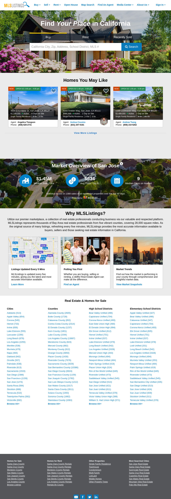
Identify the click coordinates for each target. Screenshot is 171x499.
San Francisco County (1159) (62, 374)
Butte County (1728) (57, 316)
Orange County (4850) (58, 353)
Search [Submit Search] (131, 46)
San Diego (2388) (15, 374)
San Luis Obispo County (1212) (63, 382)
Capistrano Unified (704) (100, 316)
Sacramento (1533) (16, 371)
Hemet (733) (13, 324)
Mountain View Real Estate (141, 482)
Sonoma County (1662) (59, 396)
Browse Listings (14, 485)
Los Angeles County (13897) (61, 338)
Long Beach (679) (15, 338)
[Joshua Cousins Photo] (104, 120)
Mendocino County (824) (59, 342)
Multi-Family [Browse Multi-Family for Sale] (94, 473)
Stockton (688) (14, 389)
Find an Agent (71, 284)
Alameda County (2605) (59, 313)
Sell (46, 4)
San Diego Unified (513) (100, 382)
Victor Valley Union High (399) (103, 396)
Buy (36, 4)
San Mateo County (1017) (60, 385)
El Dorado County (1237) (60, 327)
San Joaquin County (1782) (61, 378)
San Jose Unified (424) (141, 389)
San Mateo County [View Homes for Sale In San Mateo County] (15, 473)
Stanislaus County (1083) (60, 400)
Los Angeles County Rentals (59, 482)
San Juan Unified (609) (141, 393)
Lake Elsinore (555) (16, 331)
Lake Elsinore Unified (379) (102, 342)
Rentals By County (55, 485)
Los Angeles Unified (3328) (102, 349)
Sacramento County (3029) (61, 364)
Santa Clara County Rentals (59, 464)
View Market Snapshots (129, 284)
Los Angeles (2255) (16, 342)
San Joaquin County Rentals (59, 476)
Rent (56, 4)
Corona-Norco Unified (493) (102, 320)
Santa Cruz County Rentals (59, 467)
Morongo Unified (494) (99, 356)
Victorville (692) (14, 400)
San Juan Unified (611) (100, 389)
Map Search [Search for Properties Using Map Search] (87, 4)
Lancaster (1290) (15, 334)
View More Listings (85, 133)
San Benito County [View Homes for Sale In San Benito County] (15, 479)
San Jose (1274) (15, 382)
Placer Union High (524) (100, 367)
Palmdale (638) (14, 364)
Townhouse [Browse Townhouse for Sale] (94, 467)
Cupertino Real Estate (138, 476)
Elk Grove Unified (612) (100, 331)
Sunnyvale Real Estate (139, 470)
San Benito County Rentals (59, 479)
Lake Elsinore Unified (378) (143, 342)
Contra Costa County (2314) (61, 324)
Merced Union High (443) (101, 353)
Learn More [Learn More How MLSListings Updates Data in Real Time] (17, 284)
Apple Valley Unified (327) (142, 313)
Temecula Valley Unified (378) (103, 393)
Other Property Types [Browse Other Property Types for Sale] (98, 482)
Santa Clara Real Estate (139, 467)
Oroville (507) (13, 360)
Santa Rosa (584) (15, 385)
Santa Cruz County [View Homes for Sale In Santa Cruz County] (15, 467)
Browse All (13, 404)
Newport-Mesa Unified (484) (102, 360)
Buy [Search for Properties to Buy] (48, 37)
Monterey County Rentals (58, 470)
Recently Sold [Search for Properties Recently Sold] (123, 37)
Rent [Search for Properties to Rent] (85, 37)
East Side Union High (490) (102, 324)
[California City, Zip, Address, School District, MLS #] (75, 47)
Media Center (124, 4)
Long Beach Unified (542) (101, 345)
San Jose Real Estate (138, 464)
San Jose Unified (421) (100, 385)
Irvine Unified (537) (98, 338)
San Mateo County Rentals (59, 473)
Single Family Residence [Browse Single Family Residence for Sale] (100, 464)
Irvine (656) (12, 327)
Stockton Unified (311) (140, 396)
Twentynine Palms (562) (18, 396)
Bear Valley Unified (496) (101, 313)
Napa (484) (12, 353)
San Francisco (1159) (17, 378)
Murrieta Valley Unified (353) (143, 360)
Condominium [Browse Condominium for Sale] (95, 470)
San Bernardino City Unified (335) (146, 382)
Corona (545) (13, 320)
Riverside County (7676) (59, 360)
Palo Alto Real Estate (138, 485)
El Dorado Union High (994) (102, 327)
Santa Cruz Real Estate (139, 473)
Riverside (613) (14, 367)
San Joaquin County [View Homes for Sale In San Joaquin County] (16, 476)
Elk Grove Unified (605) (141, 331)
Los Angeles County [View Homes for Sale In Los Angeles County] (16, 482)
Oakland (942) (14, 356)
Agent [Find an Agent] (105, 4)
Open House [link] (71, 4)
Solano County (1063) (58, 393)
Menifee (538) (13, 345)
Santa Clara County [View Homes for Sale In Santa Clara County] (15, 464)
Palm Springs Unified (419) (102, 364)
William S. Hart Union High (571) (104, 400)
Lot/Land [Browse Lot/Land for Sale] (93, 476)
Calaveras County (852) (59, 320)
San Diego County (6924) (60, 371)
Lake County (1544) (57, 334)
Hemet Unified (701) (98, 334)
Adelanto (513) (14, 313)
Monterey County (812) (59, 349)
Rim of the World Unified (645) (103, 371)
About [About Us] (142, 4)
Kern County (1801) (57, 331)
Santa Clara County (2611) (61, 389)
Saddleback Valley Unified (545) (104, 378)
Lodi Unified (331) (138, 345)
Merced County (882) (58, 345)
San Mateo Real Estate (139, 479)
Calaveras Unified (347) (141, 320)
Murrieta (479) (14, 349)
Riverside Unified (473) (100, 374)
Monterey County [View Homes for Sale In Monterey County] (14, 470)
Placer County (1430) (58, 356)
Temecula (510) (14, 393)
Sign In (160, 4)
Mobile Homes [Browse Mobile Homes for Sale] (95, 479)
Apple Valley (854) (15, 316)
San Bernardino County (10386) (63, 367)
